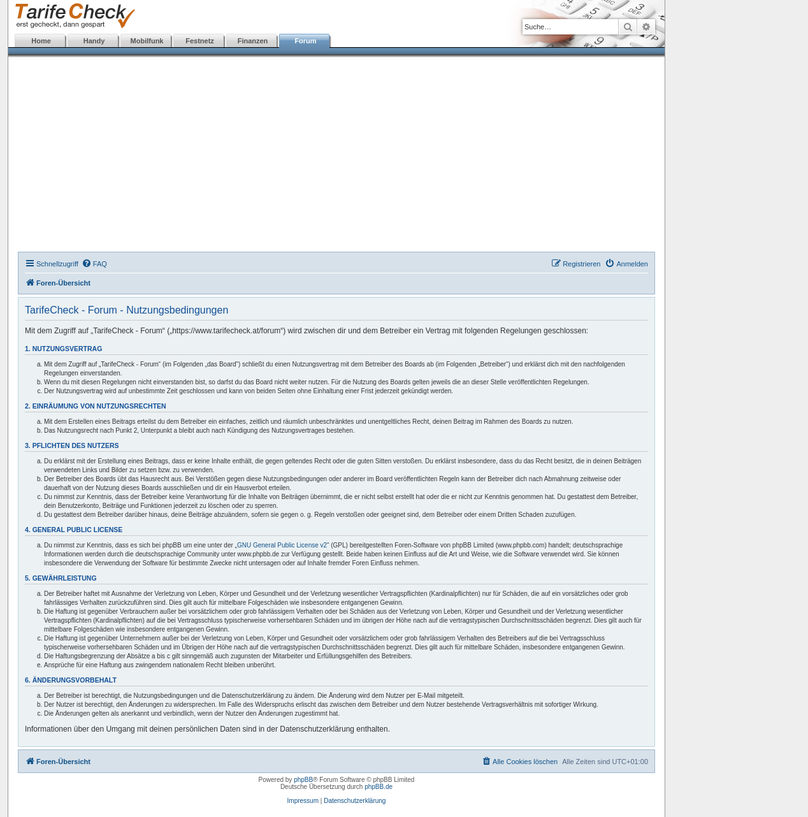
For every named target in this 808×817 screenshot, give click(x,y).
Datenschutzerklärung (355, 800)
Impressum (303, 800)
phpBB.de (378, 786)
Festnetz (199, 41)
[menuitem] (94, 263)
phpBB (303, 779)
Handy (94, 41)
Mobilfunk (147, 41)
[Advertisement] (336, 156)
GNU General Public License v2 (282, 545)
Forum (305, 41)
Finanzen (253, 41)
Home (41, 41)
